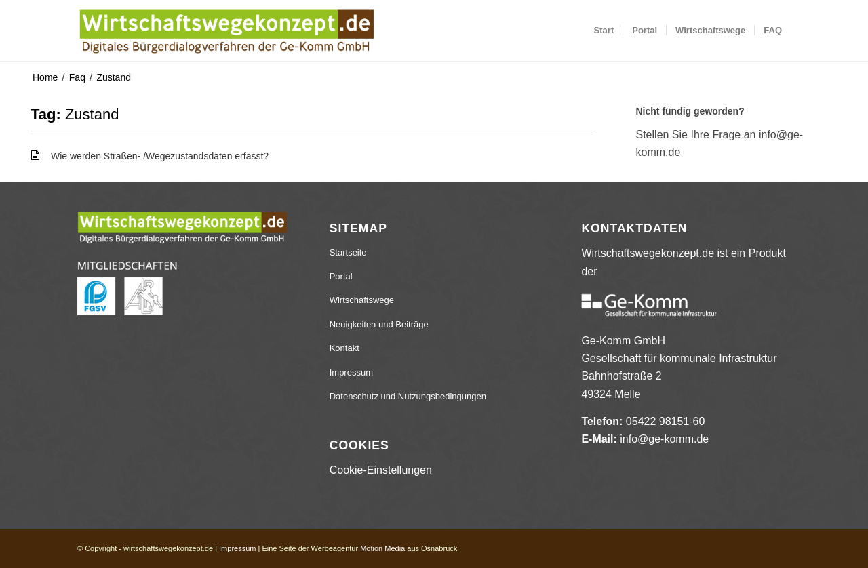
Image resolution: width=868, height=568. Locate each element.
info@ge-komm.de (664, 439)
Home (45, 77)
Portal (341, 276)
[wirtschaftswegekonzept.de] (226, 30)
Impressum (351, 372)
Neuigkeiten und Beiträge (379, 324)
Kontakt (344, 348)
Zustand (113, 77)
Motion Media (382, 548)
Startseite (348, 252)
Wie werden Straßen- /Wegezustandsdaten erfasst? (160, 155)
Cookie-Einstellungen (381, 470)
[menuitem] (604, 30)
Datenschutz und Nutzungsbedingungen (408, 396)
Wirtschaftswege (362, 300)
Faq (77, 77)
